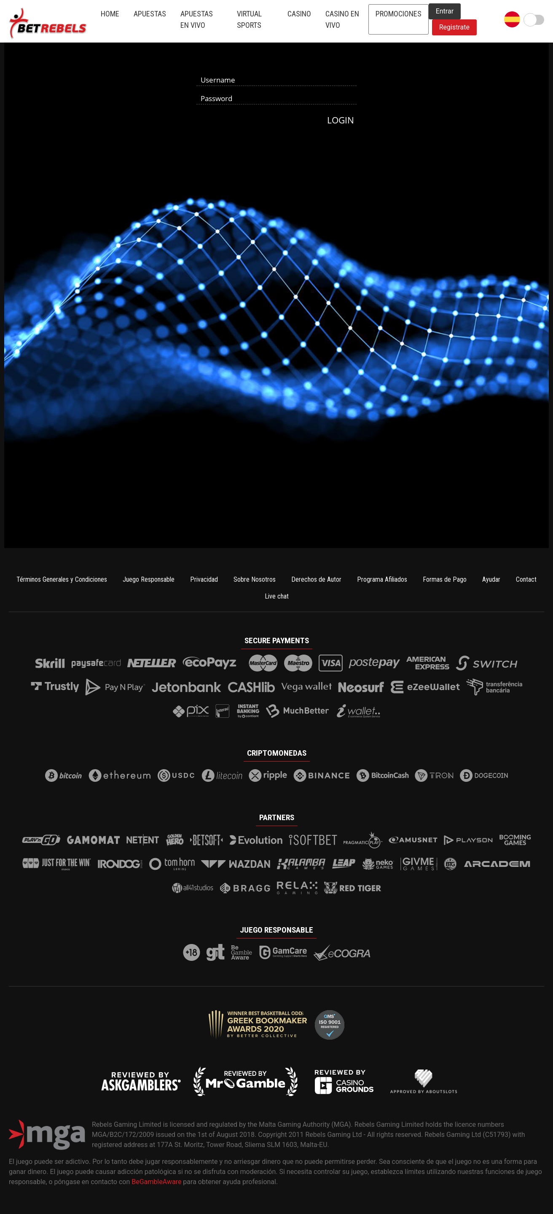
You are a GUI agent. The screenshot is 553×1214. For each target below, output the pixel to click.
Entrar (445, 11)
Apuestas (150, 13)
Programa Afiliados (382, 579)
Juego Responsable (148, 579)
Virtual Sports (249, 19)
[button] (512, 19)
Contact (526, 579)
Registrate (454, 27)
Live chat (277, 596)
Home (110, 13)
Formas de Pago (445, 579)
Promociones (398, 13)
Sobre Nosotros (255, 579)
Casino (299, 13)
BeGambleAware (156, 1182)
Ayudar (491, 579)
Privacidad (204, 579)
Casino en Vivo (342, 19)
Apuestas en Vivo (196, 19)
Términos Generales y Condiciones (61, 579)
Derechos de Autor (316, 579)
